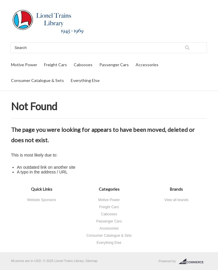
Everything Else (85, 80)
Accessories (147, 64)
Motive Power (24, 64)
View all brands (176, 200)
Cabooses (83, 64)
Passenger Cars (114, 64)
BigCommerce (193, 261)
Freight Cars (55, 64)
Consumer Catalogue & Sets (37, 80)
